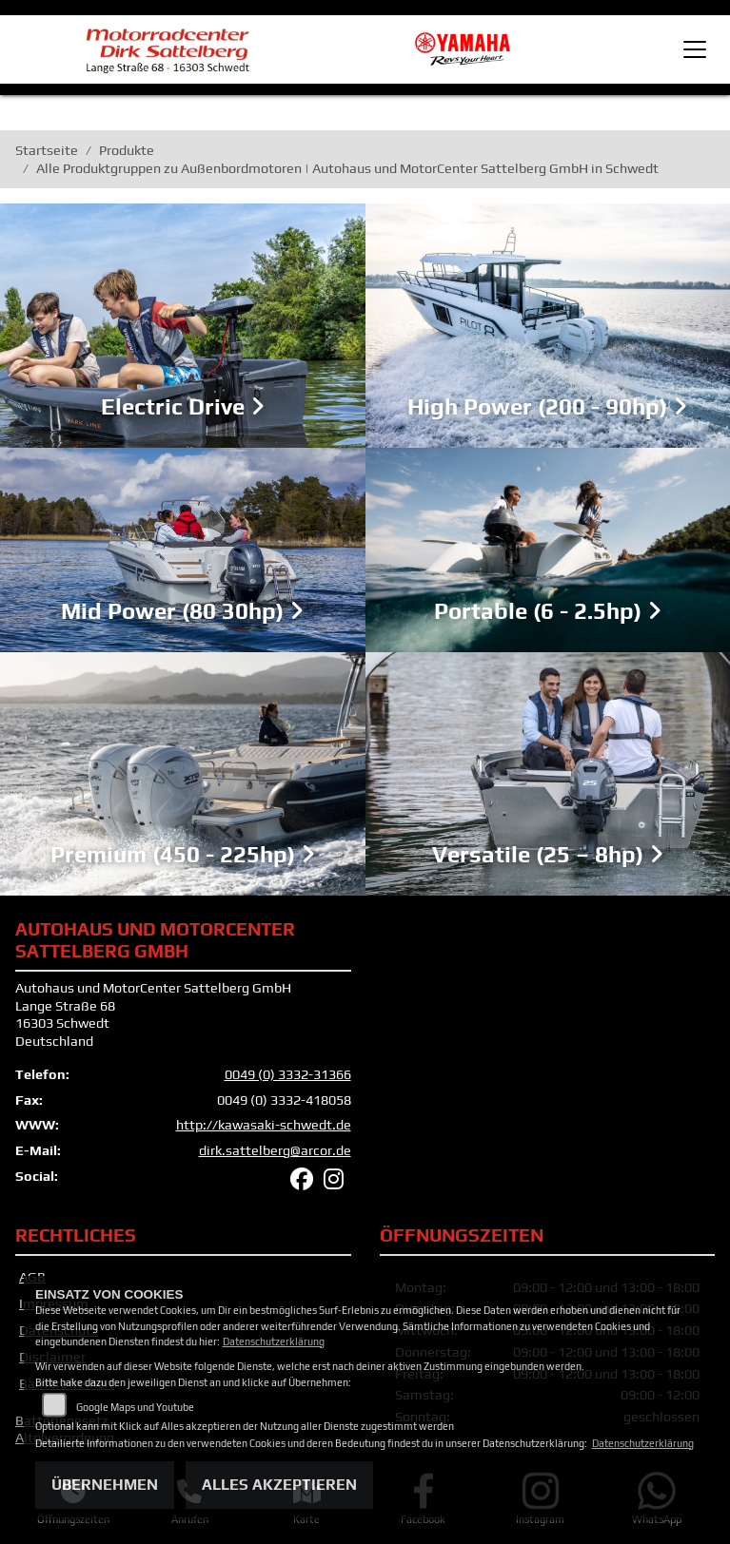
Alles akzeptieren (279, 1485)
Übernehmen (104, 1485)
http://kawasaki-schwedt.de (263, 1124)
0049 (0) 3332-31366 (288, 1074)
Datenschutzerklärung (274, 1341)
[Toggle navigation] (695, 49)
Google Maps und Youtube (135, 1407)
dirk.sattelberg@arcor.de (275, 1150)
